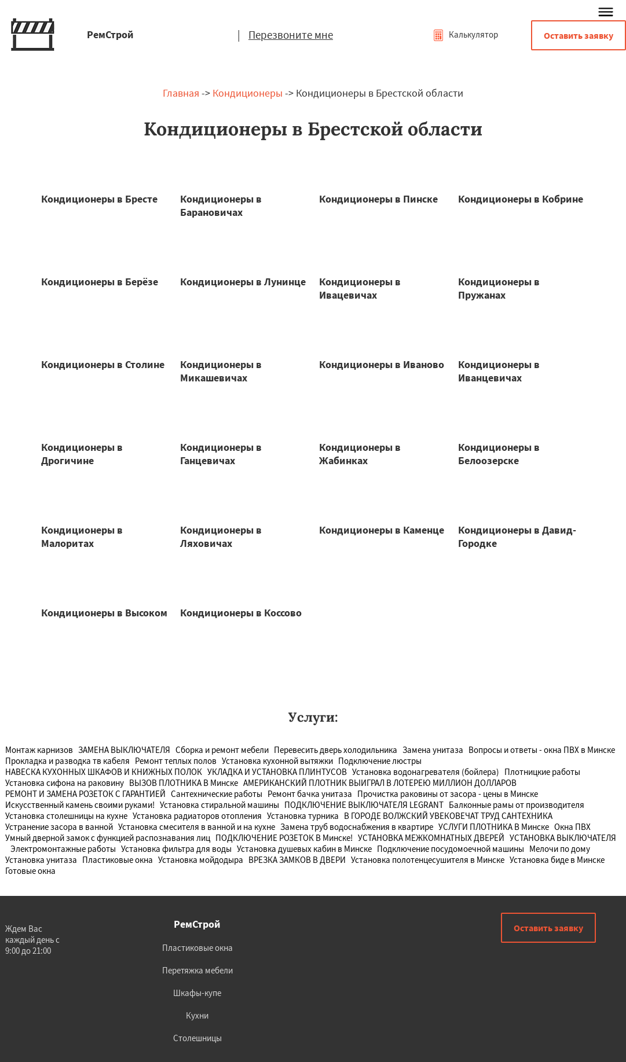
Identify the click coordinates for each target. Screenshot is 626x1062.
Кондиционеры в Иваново (381, 364)
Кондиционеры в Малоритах (82, 536)
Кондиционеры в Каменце (381, 529)
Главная (181, 93)
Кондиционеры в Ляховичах (221, 536)
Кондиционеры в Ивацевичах (360, 288)
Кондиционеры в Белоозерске (499, 453)
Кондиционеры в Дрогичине (82, 453)
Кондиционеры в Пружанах (499, 288)
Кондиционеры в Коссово (241, 612)
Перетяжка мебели (197, 970)
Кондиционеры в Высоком (104, 612)
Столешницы (197, 1037)
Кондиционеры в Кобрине (520, 198)
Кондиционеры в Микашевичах (221, 371)
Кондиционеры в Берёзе (99, 281)
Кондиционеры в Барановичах (221, 205)
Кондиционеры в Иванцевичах (499, 371)
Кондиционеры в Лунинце (243, 281)
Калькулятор (465, 34)
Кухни (197, 1015)
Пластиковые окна (197, 947)
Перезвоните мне (290, 35)
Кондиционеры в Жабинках (360, 453)
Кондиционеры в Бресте (99, 198)
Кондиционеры (248, 93)
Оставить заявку (578, 35)
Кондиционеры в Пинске (378, 198)
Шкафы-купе (197, 992)
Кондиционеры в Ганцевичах (221, 453)
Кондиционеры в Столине (102, 364)
